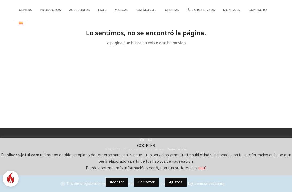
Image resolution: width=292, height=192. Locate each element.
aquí (202, 168)
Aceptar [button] (117, 182)
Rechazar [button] (146, 182)
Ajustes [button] (176, 182)
